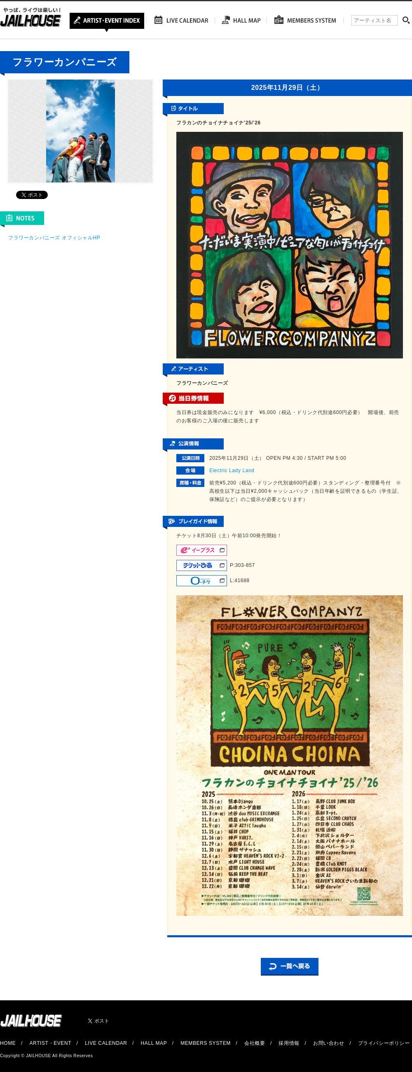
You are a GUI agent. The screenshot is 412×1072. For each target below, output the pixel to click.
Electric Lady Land (232, 470)
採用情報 (289, 1043)
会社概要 (254, 1043)
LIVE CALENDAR (106, 1043)
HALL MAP (154, 1043)
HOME (8, 1043)
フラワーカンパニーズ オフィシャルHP (54, 238)
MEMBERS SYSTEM (205, 1043)
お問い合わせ (328, 1043)
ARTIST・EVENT (50, 1043)
